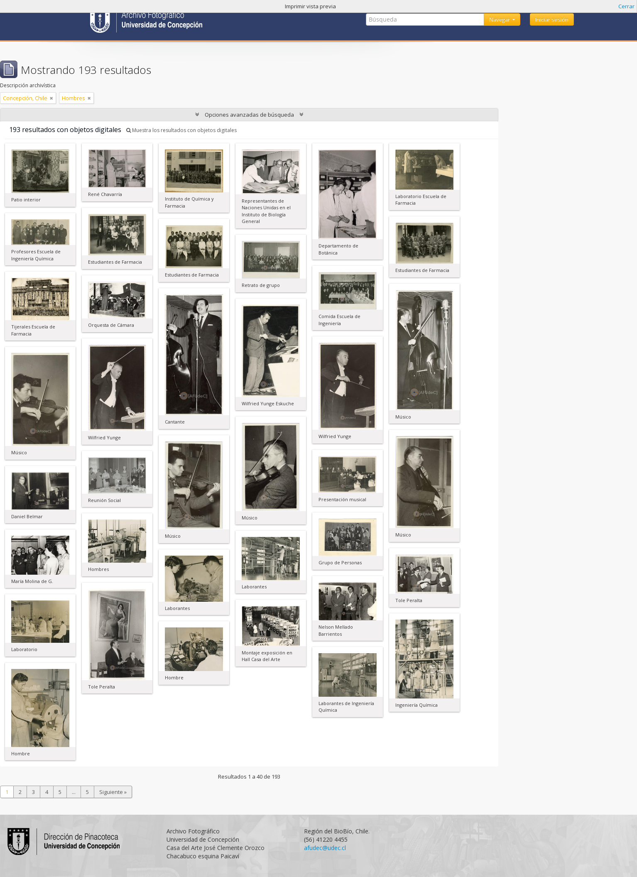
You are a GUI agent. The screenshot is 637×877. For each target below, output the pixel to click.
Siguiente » (113, 792)
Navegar (500, 19)
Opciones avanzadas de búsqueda (249, 114)
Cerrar (626, 6)
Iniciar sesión (551, 19)
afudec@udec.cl (325, 848)
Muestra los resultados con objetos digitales (181, 130)
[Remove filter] (51, 98)
